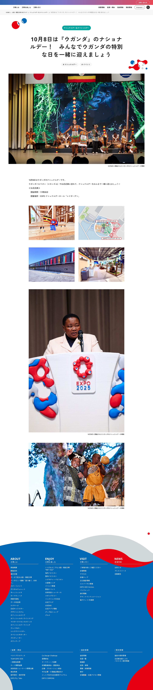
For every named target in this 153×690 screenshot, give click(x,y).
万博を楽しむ (26, 7)
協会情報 (120, 7)
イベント (86, 63)
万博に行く (37, 7)
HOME (8, 12)
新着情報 (101, 7)
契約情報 (129, 7)
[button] (146, 534)
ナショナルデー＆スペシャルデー (76, 28)
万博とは (16, 7)
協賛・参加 (111, 7)
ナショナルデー (71, 63)
